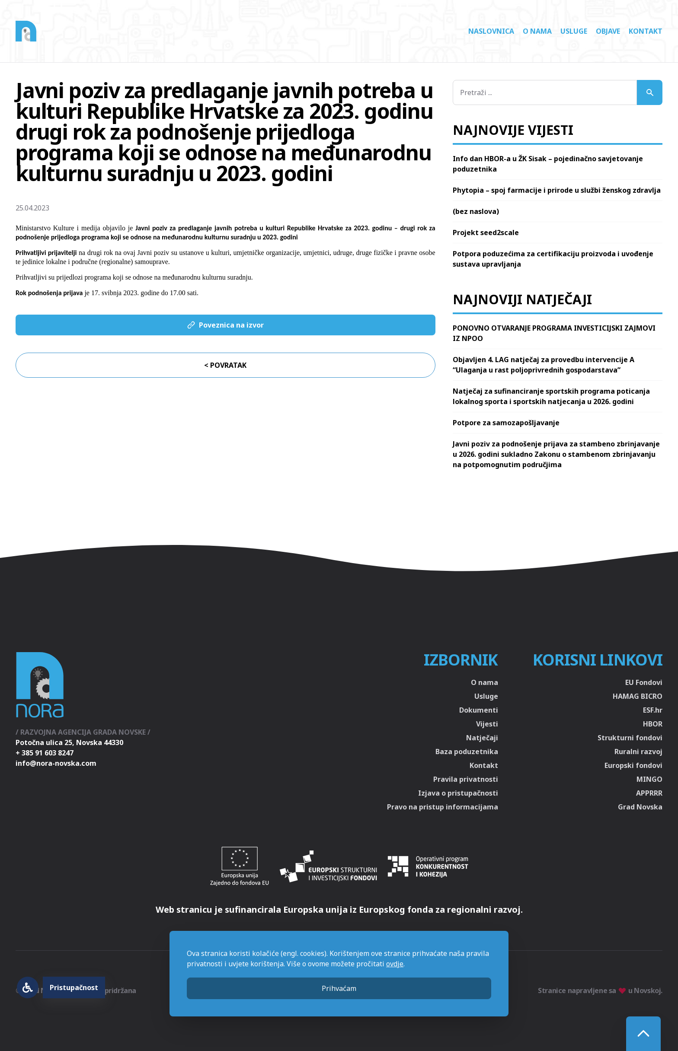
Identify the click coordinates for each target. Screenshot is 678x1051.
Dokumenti (478, 710)
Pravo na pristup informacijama (442, 807)
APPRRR (649, 793)
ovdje (394, 963)
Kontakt (645, 31)
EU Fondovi (643, 682)
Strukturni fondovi (630, 737)
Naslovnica (491, 31)
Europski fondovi (633, 765)
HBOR (652, 724)
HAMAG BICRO (637, 696)
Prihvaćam (339, 988)
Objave (608, 31)
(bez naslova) (476, 211)
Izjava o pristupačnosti (458, 793)
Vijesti (487, 724)
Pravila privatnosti (465, 779)
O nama (537, 31)
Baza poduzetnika (466, 751)
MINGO (649, 779)
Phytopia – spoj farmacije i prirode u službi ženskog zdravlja (557, 190)
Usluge (573, 31)
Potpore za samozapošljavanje (506, 422)
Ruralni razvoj (638, 751)
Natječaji (482, 737)
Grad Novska (640, 807)
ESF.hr (652, 710)
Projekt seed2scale (486, 232)
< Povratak (225, 365)
